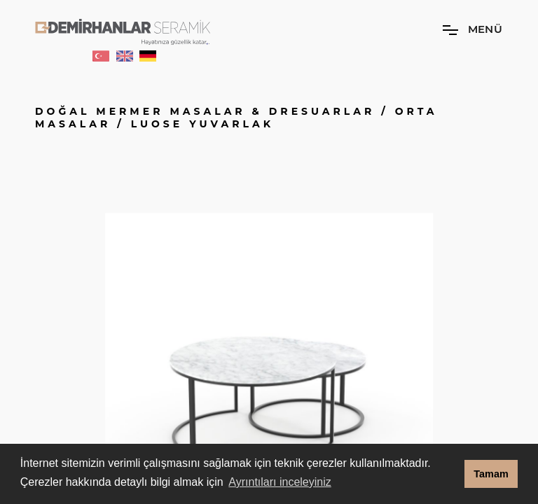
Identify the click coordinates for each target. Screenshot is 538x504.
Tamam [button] (491, 473)
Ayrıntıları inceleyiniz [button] (279, 482)
